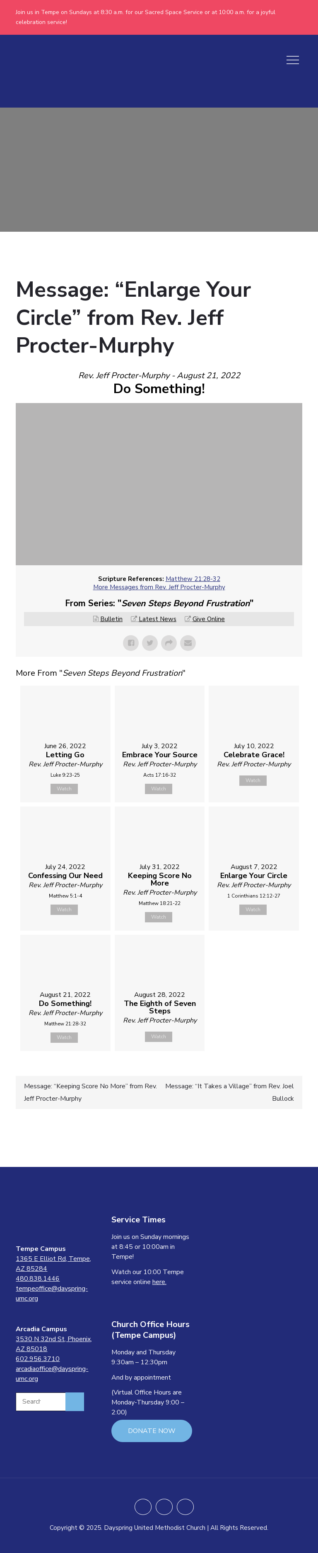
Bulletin (111, 619)
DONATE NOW (152, 1430)
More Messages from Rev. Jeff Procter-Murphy (159, 587)
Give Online (209, 619)
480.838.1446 (38, 1278)
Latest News (157, 619)
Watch (64, 788)
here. (159, 1282)
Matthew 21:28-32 (193, 579)
